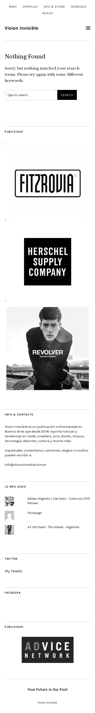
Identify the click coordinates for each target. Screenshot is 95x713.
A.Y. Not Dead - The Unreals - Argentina (53, 527)
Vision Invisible (21, 28)
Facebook (13, 592)
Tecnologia (78, 6)
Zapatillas (30, 6)
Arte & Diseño (54, 6)
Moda (13, 6)
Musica (47, 13)
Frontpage (35, 513)
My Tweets (13, 571)
